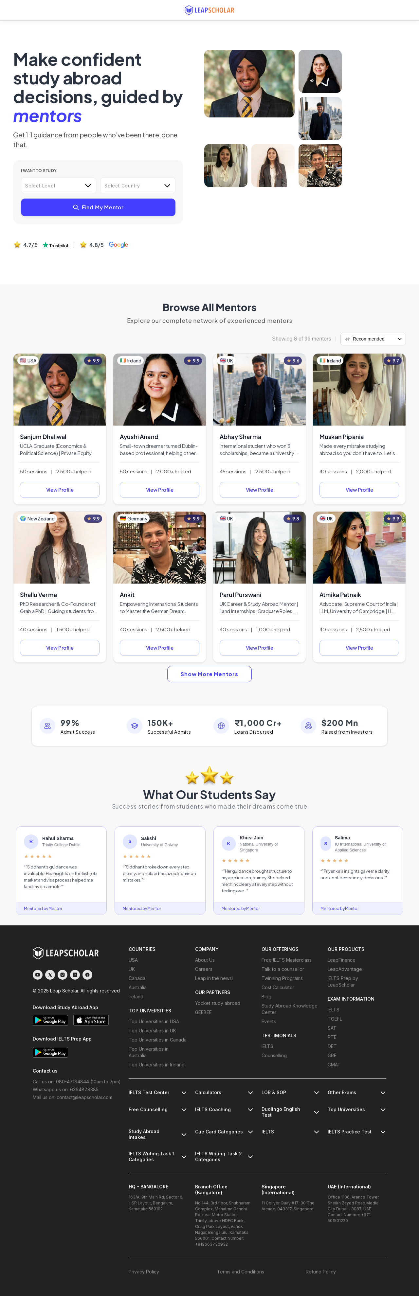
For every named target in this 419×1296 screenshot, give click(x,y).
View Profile (60, 489)
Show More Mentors (209, 674)
